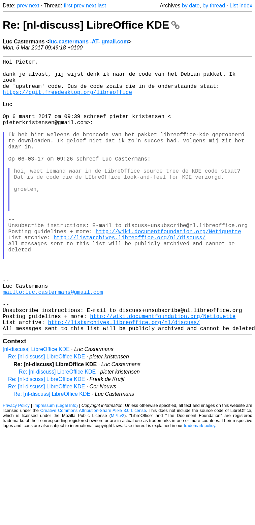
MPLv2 (117, 476)
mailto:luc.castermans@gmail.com (53, 344)
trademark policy (199, 486)
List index (240, 5)
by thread (213, 5)
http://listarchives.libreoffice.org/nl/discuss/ (129, 277)
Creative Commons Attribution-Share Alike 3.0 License (93, 471)
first (68, 5)
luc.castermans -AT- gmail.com (88, 41)
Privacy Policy (16, 465)
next (34, 5)
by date (190, 5)
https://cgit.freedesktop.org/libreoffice (67, 100)
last (102, 5)
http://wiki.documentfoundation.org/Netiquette (168, 270)
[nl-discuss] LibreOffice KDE (36, 410)
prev (22, 5)
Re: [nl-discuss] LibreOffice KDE (91, 25)
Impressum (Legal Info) (55, 465)
